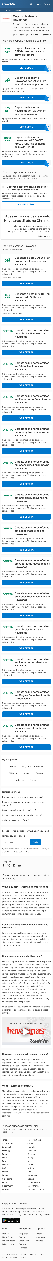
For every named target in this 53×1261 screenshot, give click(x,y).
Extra (4, 1157)
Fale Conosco (8, 1244)
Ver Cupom (35, 68)
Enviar (35, 842)
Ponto (4, 1154)
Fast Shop (32, 1147)
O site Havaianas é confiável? (15, 820)
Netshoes (19, 780)
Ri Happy (13, 773)
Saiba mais (44, 236)
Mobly (30, 1171)
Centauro (40, 773)
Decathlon (32, 1175)
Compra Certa (33, 1182)
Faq (3, 1257)
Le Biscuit (6, 1147)
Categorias (24, 1241)
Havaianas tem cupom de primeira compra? (22, 815)
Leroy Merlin (26, 766)
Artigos (5, 1233)
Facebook (40, 1233)
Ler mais (47, 35)
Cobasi (30, 1179)
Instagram (40, 1237)
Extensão (23, 1248)
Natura (30, 1168)
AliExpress (6, 1164)
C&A (4, 1168)
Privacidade (12, 1257)
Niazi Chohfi (7, 1186)
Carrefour (31, 1154)
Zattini (30, 1164)
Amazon (33, 780)
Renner (13, 766)
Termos (23, 1257)
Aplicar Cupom (26, 204)
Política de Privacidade (21, 852)
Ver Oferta (26, 283)
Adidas (5, 1182)
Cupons (9, 10)
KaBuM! (26, 773)
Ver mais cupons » (35, 1189)
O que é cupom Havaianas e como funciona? (22, 797)
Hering (30, 1157)
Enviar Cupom (8, 1241)
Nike (29, 1161)
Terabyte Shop (34, 1140)
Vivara (5, 1171)
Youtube (39, 1241)
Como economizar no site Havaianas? (19, 810)
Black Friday (7, 1237)
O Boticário (7, 1179)
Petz (4, 1161)
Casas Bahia (39, 766)
